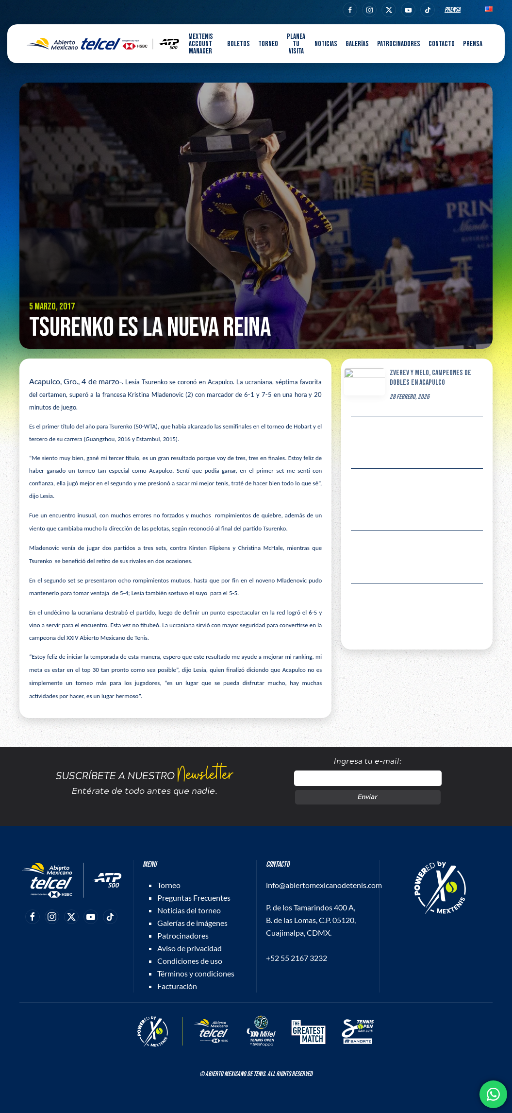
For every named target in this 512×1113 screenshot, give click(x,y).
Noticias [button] (325, 44)
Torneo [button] (268, 44)
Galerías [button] (357, 44)
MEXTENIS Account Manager (200, 44)
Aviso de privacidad (189, 948)
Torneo (169, 885)
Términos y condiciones (195, 973)
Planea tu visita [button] (296, 44)
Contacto (442, 44)
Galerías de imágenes (192, 922)
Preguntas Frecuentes (194, 897)
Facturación (177, 986)
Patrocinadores (398, 44)
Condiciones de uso (189, 960)
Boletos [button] (238, 44)
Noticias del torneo (189, 910)
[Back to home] (103, 44)
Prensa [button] (472, 44)
